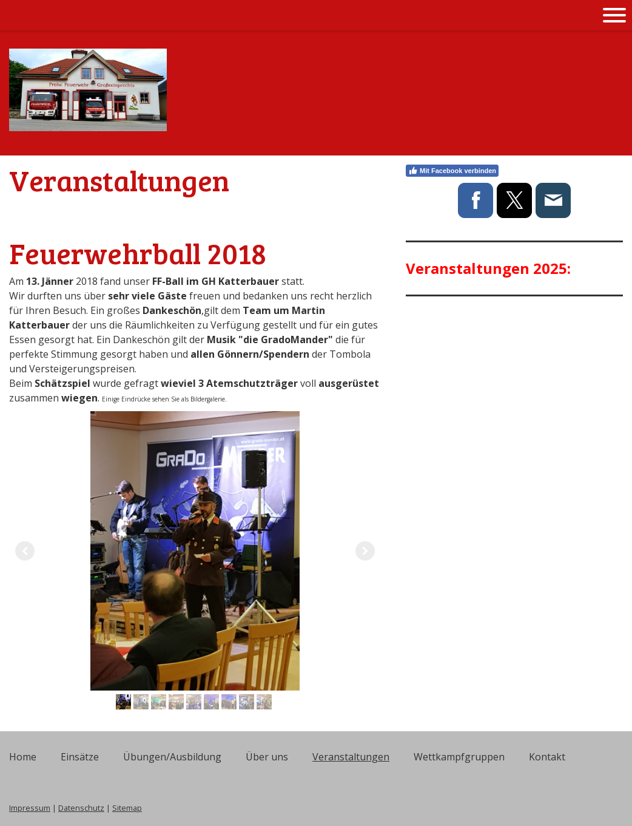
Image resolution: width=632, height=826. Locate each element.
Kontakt (547, 756)
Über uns (267, 756)
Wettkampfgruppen (459, 756)
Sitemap (127, 807)
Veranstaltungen (350, 756)
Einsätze (80, 756)
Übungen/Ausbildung (172, 756)
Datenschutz (81, 807)
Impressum (29, 807)
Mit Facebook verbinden (452, 171)
